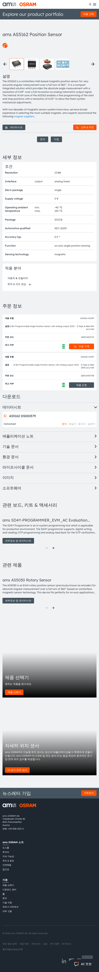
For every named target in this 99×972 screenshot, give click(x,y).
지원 (56, 139)
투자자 (5, 852)
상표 (45, 943)
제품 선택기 (14, 692)
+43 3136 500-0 (16, 828)
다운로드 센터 (9, 889)
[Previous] (47, 548)
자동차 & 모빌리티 (17, 278)
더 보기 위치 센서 (17, 770)
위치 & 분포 (8, 860)
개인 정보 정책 (9, 943)
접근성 (5, 869)
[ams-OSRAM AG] (19, 4)
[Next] (53, 548)
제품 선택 (88, 14)
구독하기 (89, 793)
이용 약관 (24, 943)
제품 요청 (81, 385)
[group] (49, 527)
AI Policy (66, 943)
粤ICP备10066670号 (12, 949)
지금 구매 (81, 346)
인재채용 (6, 865)
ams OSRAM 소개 (12, 842)
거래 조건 (36, 943)
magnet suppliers (24, 116)
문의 (42, 139)
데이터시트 (14, 127)
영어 (64, 424)
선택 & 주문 (85, 127)
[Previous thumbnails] (4, 64)
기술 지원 (7, 902)
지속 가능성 (8, 856)
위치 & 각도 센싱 (16, 284)
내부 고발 (7, 911)
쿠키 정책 (54, 943)
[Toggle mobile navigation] (95, 4)
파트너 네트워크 (10, 906)
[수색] (90, 4)
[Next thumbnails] (92, 64)
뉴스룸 (5, 847)
